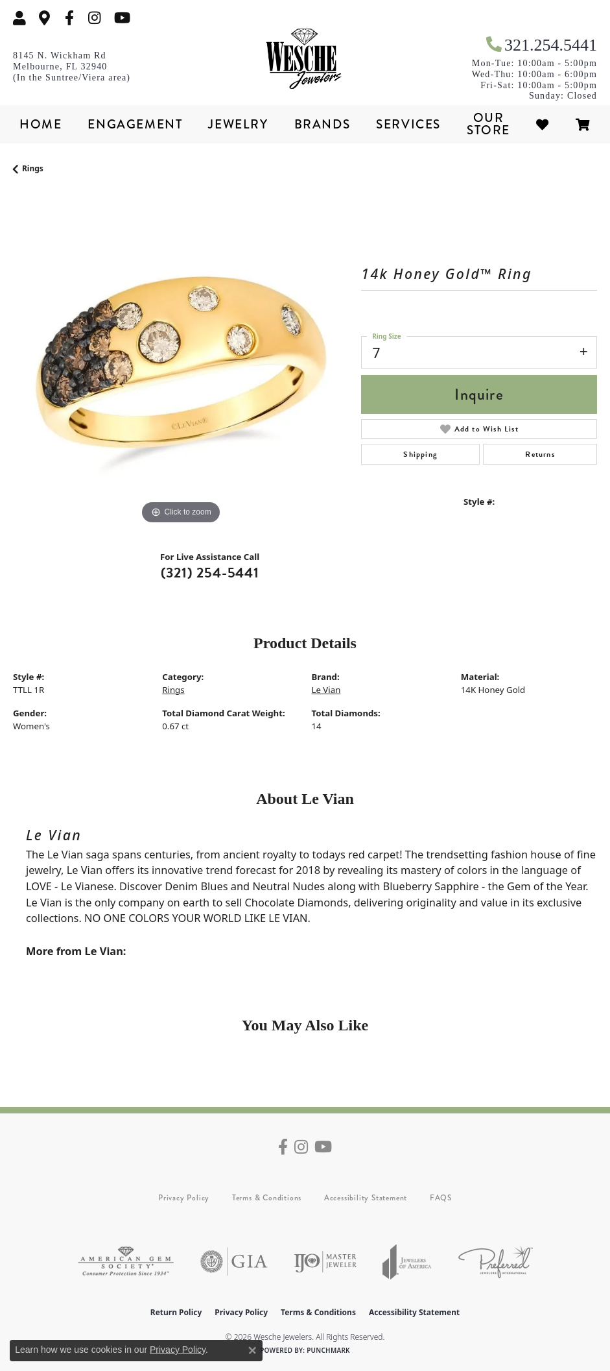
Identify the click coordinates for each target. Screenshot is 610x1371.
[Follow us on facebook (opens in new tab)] (69, 17)
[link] (45, 17)
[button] (19, 17)
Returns (539, 454)
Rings (32, 168)
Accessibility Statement (365, 1198)
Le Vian (326, 690)
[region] (180, 360)
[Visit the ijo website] (325, 1262)
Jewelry (238, 124)
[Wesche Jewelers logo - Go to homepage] (305, 59)
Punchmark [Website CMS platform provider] (328, 1350)
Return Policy (176, 1312)
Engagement (135, 124)
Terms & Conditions (266, 1198)
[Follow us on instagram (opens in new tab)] (94, 17)
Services (408, 124)
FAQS (441, 1198)
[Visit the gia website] (234, 1262)
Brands (322, 124)
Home (40, 124)
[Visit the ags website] (125, 1261)
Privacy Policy (183, 1198)
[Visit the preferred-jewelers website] (496, 1262)
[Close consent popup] (252, 1350)
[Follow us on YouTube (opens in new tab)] (122, 17)
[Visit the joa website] (407, 1262)
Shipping (420, 454)
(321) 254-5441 (210, 572)
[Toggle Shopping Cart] (583, 124)
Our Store (488, 124)
